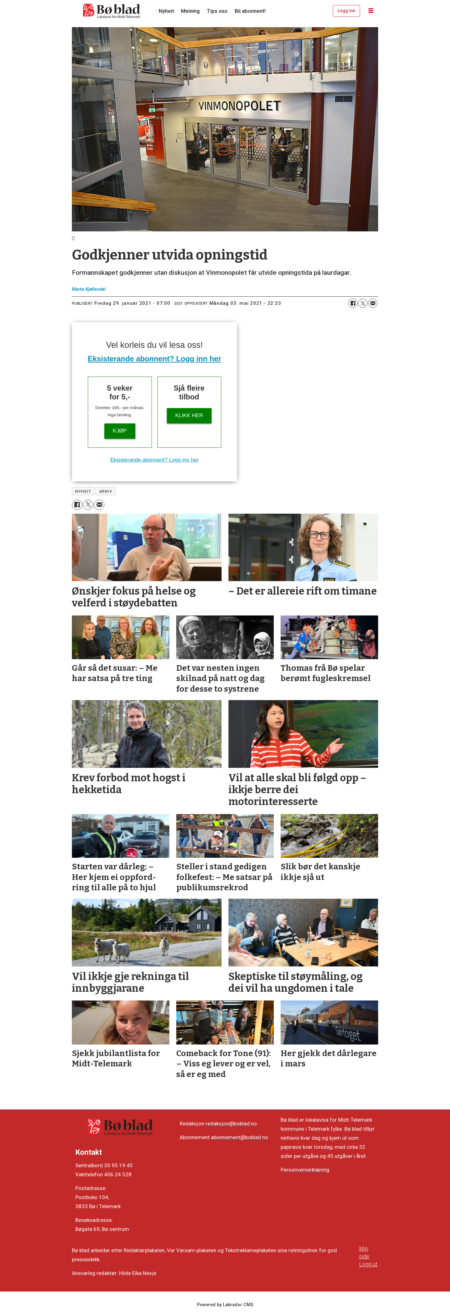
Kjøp (120, 431)
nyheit (83, 491)
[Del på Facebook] (353, 303)
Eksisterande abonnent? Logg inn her (154, 358)
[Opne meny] (371, 11)
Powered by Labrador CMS (225, 1304)
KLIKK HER (189, 415)
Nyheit (166, 11)
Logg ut (368, 1264)
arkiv (105, 491)
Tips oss (217, 11)
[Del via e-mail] (373, 303)
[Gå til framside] (111, 10)
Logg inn (346, 10)
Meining (190, 11)
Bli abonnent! (250, 11)
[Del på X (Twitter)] (363, 303)
